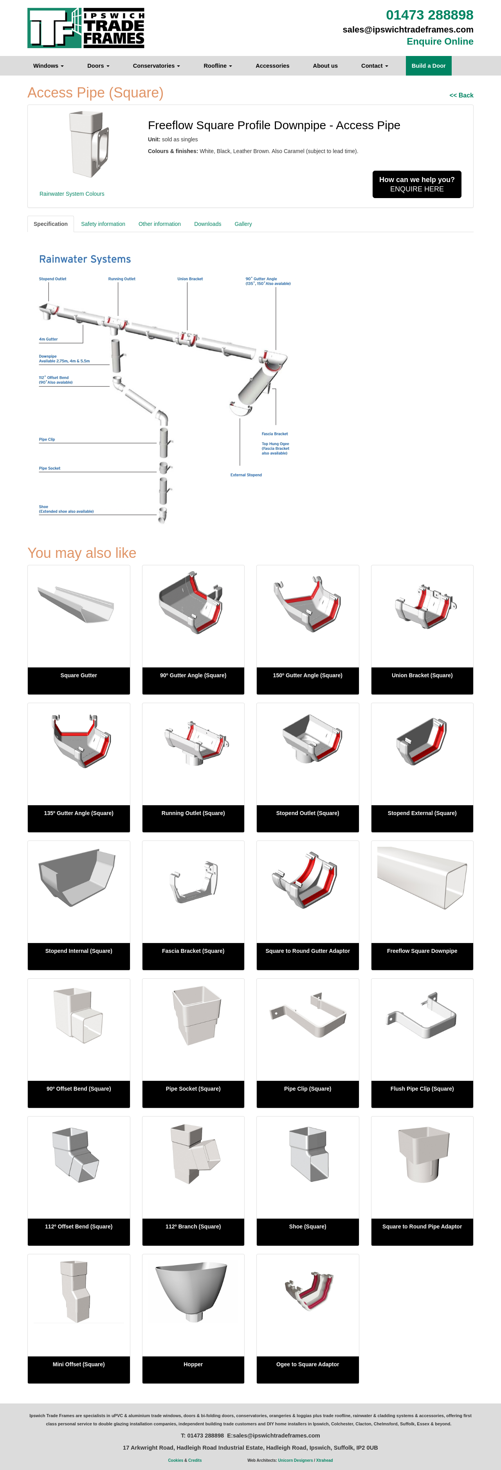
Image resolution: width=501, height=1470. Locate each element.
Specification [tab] (51, 224)
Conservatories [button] (156, 66)
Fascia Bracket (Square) (193, 951)
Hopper (193, 1364)
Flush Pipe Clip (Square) (422, 1089)
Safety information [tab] (103, 224)
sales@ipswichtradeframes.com (408, 29)
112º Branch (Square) (193, 1226)
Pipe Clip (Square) (308, 1089)
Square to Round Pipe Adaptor (422, 1226)
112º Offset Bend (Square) (78, 1226)
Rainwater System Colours (72, 194)
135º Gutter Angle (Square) (79, 813)
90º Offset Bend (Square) (79, 1089)
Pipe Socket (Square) (193, 1089)
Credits (195, 1460)
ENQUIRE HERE (417, 184)
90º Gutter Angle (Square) (193, 675)
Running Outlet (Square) (193, 813)
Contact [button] (374, 66)
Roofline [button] (218, 66)
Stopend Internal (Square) (78, 951)
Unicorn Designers (295, 1460)
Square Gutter (79, 675)
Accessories (272, 66)
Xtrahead (324, 1460)
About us (325, 66)
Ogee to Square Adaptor (307, 1364)
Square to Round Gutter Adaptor (307, 951)
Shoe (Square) (307, 1226)
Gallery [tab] (243, 224)
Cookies (175, 1460)
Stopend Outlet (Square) (307, 813)
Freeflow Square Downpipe (422, 951)
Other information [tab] (160, 224)
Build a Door (429, 66)
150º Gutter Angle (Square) (307, 675)
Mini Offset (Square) (79, 1364)
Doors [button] (98, 66)
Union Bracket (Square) (422, 675)
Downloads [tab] (207, 224)
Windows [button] (48, 66)
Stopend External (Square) (422, 813)
